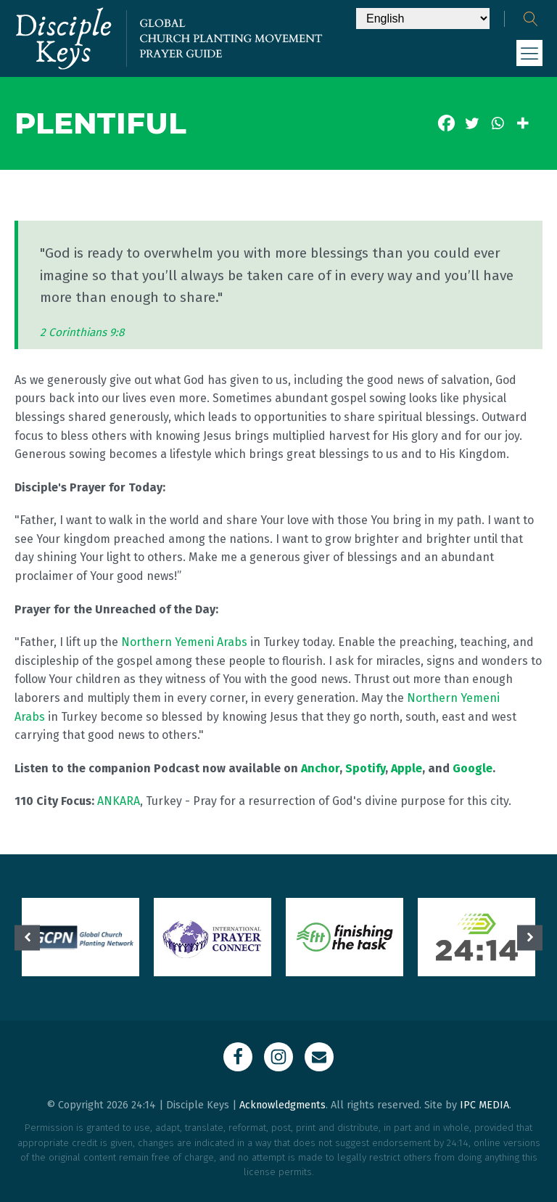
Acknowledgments (282, 1105)
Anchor (320, 768)
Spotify (365, 768)
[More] (522, 123)
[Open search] (530, 19)
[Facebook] (446, 123)
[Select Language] (423, 18)
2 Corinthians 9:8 (82, 332)
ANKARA (118, 801)
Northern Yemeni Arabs (184, 642)
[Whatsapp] (497, 123)
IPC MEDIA (484, 1105)
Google (472, 768)
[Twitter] (472, 123)
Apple (406, 768)
